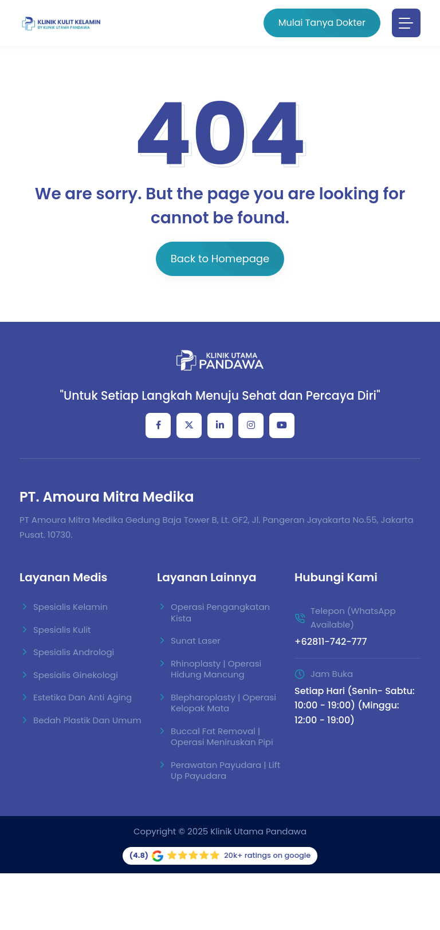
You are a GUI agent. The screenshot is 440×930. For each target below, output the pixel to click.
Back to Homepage (220, 258)
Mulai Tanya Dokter (322, 22)
